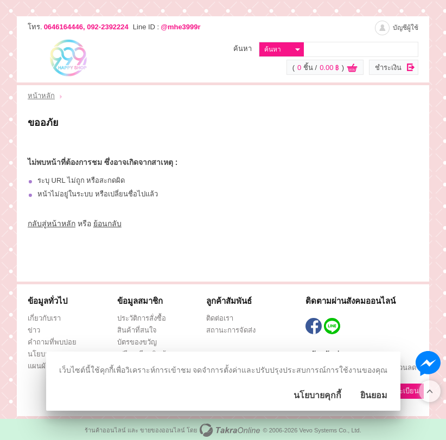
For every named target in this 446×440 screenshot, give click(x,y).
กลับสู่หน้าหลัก (51, 223)
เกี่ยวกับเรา (44, 318)
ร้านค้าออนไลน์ (105, 430)
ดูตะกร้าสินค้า (352, 67)
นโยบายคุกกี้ (317, 395)
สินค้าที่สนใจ (137, 330)
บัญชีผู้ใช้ (405, 27)
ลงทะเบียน (403, 391)
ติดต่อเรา (219, 318)
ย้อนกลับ (107, 223)
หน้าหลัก (41, 96)
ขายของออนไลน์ (162, 430)
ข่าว (34, 330)
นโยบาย (40, 354)
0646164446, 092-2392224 (86, 27)
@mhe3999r (180, 27)
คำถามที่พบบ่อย (52, 342)
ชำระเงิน (388, 67)
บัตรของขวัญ (137, 342)
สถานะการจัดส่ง (231, 330)
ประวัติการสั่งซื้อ (141, 318)
